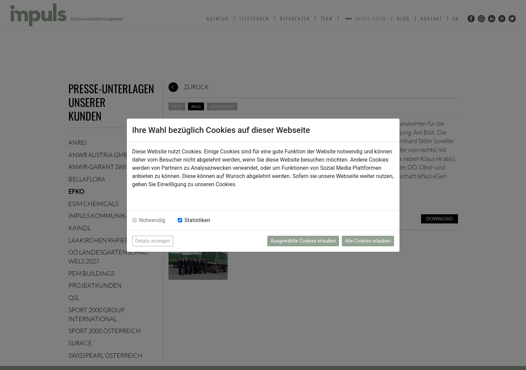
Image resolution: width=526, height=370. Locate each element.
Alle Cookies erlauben (368, 241)
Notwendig (152, 220)
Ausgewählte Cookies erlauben (303, 241)
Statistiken (197, 220)
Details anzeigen (152, 241)
